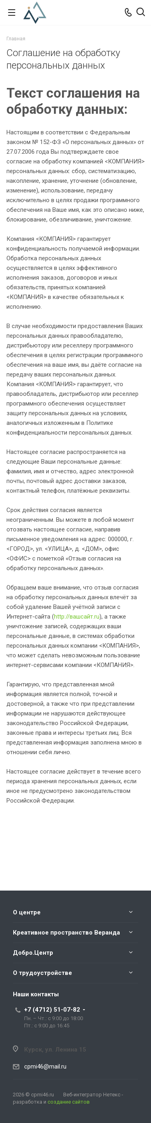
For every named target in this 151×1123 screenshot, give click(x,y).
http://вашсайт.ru (76, 616)
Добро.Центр (33, 952)
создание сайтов (69, 1102)
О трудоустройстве (42, 973)
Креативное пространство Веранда (66, 932)
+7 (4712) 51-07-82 (52, 1009)
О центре (27, 912)
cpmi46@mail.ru (45, 1066)
